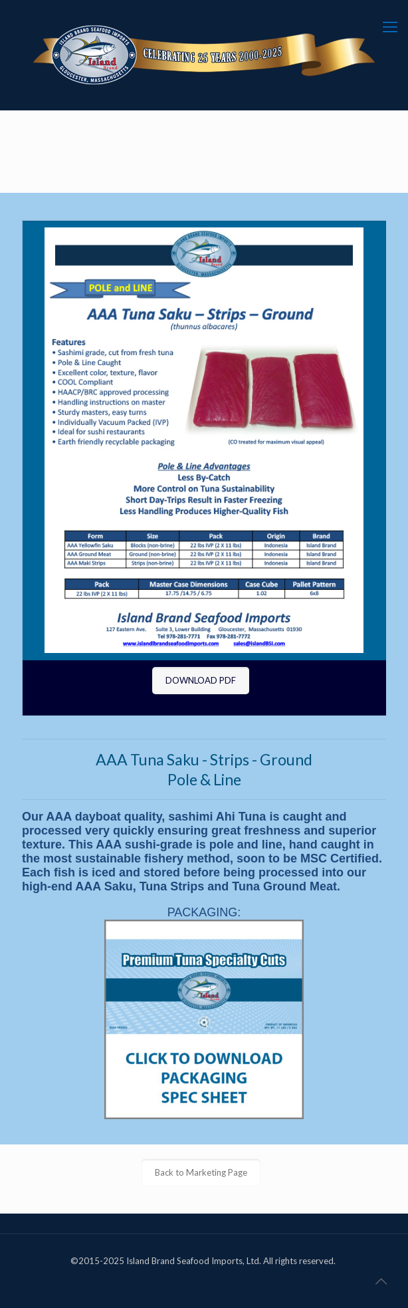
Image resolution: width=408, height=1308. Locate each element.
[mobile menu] (390, 26)
